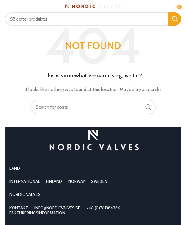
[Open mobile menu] (15, 6)
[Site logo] (93, 5)
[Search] (93, 19)
